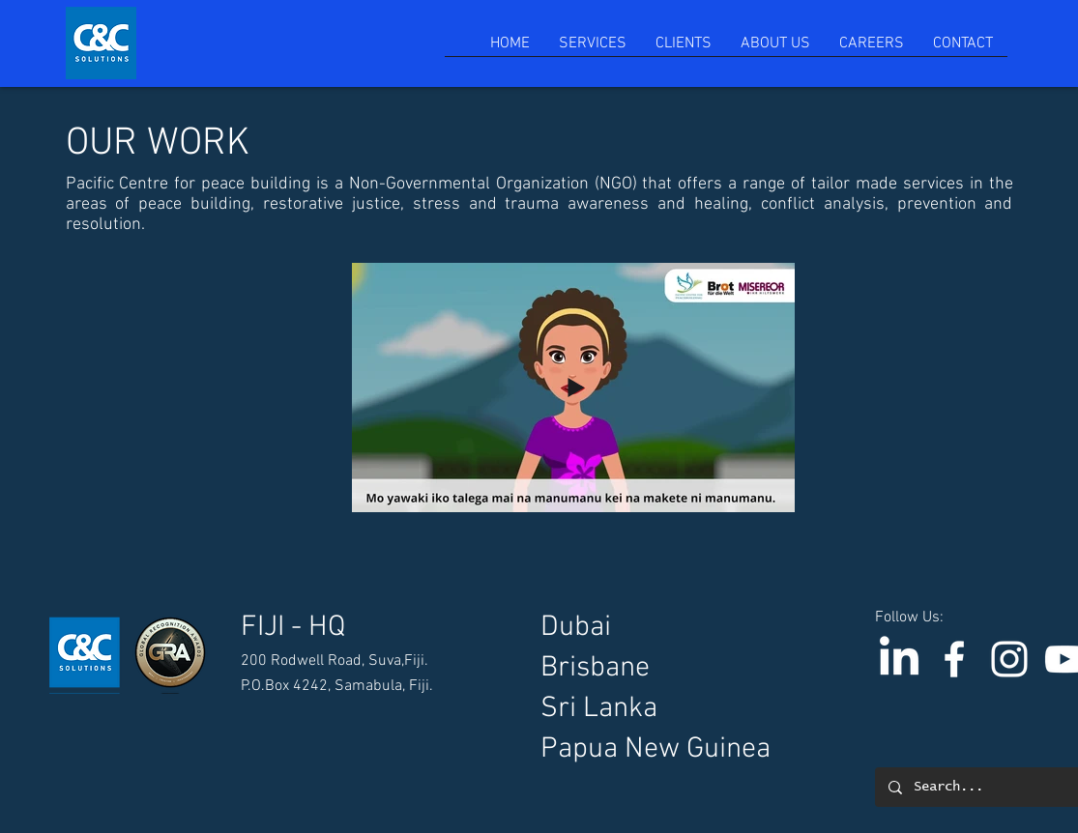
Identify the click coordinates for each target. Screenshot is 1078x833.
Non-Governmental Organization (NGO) (496, 184)
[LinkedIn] (899, 659)
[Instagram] (1009, 659)
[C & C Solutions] (954, 659)
